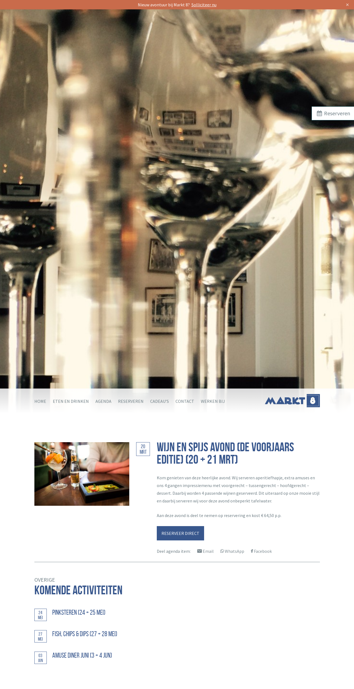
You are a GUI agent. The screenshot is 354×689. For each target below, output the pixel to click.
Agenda (103, 401)
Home (40, 401)
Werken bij (213, 401)
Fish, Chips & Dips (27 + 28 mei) (84, 634)
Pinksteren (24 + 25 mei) (78, 612)
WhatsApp (232, 551)
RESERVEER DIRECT (180, 533)
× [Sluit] (347, 5)
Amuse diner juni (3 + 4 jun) (82, 655)
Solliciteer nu (203, 4)
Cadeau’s (159, 401)
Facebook (261, 551)
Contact (184, 401)
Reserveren (131, 401)
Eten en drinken (71, 401)
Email (205, 551)
